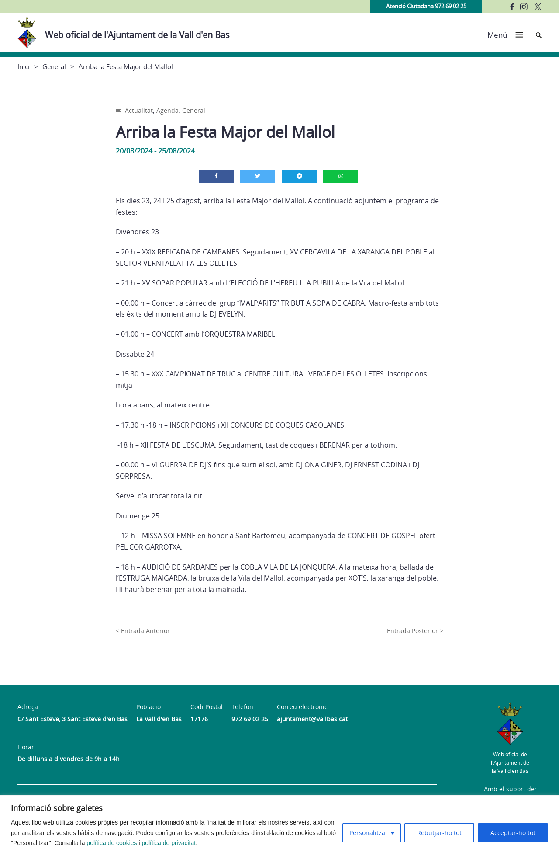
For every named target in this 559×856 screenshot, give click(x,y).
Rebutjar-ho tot (439, 832)
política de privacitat (168, 842)
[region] (279, 825)
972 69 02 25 (249, 719)
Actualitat (139, 110)
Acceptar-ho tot (512, 832)
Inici (23, 66)
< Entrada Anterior (143, 630)
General (54, 66)
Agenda (167, 110)
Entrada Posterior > (415, 630)
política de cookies (111, 842)
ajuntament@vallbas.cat (312, 719)
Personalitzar (368, 832)
